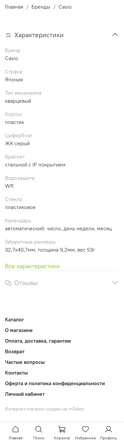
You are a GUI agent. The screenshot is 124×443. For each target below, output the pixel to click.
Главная (14, 6)
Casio (65, 6)
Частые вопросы (25, 362)
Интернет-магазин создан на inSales (44, 409)
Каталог (14, 319)
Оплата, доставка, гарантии (38, 340)
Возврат (14, 351)
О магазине (19, 330)
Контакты (16, 372)
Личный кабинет (25, 393)
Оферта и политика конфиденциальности (55, 383)
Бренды (40, 6)
